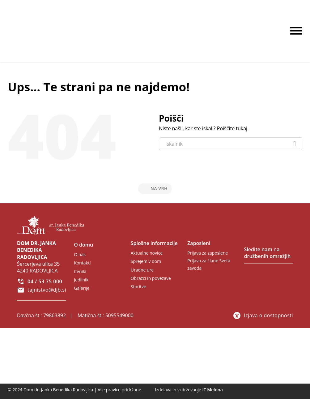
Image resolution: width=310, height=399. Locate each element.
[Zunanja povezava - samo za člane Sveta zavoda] (211, 264)
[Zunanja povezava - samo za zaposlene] (209, 253)
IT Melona (212, 390)
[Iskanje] (294, 143)
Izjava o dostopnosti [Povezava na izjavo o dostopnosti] (263, 315)
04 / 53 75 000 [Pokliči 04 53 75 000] (45, 281)
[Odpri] (296, 31)
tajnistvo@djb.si (47, 289)
